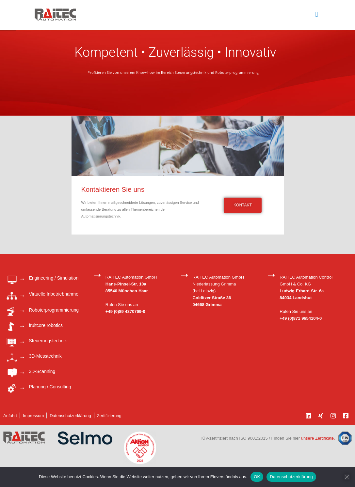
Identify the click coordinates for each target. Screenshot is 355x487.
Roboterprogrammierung (54, 310)
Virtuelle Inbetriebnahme (53, 294)
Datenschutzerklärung (291, 476)
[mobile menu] (316, 14)
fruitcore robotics (45, 325)
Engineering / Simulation (53, 278)
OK (257, 476)
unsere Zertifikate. (318, 438)
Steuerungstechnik (48, 340)
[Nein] (347, 477)
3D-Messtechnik (45, 356)
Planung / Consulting (50, 386)
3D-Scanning (42, 371)
